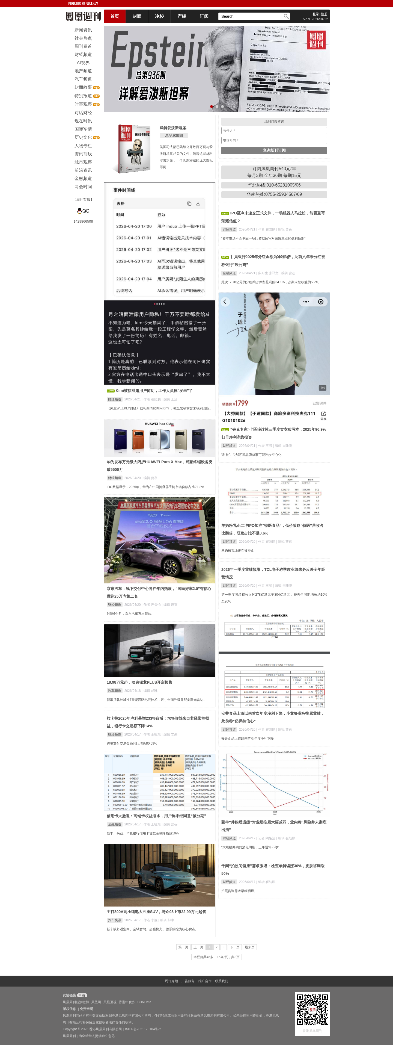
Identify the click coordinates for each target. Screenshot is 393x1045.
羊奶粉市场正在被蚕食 (237, 551)
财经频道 (114, 399)
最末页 (250, 947)
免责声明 (86, 1009)
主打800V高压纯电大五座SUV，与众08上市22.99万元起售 (156, 912)
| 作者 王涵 (264, 446)
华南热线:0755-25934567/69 (274, 194)
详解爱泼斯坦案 (173, 128)
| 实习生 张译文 (267, 273)
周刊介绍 (171, 981)
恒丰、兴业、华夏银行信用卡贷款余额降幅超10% (143, 833)
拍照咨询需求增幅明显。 (239, 891)
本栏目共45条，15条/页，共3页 (216, 957)
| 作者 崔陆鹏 (152, 399)
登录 (315, 14)
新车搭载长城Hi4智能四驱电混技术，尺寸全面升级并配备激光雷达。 (157, 700)
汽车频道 (114, 691)
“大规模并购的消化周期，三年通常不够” (250, 847)
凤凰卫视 (110, 1002)
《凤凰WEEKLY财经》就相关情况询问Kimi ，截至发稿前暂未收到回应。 (160, 408)
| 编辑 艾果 (169, 734)
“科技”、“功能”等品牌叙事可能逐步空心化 (251, 455)
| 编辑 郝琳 (149, 691)
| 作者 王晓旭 (152, 734)
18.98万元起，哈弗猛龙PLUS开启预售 (139, 682)
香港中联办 (127, 1002)
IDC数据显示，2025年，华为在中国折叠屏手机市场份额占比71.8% (155, 487)
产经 (181, 16)
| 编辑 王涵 (169, 399)
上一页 (198, 947)
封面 (137, 16)
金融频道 (229, 273)
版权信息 (69, 1009)
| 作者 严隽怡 (152, 605)
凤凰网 (96, 1002)
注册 (324, 14)
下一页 (235, 947)
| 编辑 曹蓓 (284, 229)
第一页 (183, 947)
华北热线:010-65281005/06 (274, 185)
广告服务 (188, 981)
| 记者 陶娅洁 (266, 838)
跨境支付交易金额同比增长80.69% (132, 743)
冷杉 (159, 16)
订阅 (204, 16)
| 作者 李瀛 (150, 920)
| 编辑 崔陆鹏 (282, 446)
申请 (81, 995)
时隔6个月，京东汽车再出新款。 (130, 614)
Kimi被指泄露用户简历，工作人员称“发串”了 (154, 390)
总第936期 (174, 135)
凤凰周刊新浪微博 (76, 1002)
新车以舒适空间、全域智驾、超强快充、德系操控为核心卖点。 (152, 929)
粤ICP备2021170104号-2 (143, 1029)
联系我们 (221, 981)
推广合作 (205, 981)
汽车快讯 (114, 920)
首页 (114, 16)
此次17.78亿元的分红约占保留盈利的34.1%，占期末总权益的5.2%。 (271, 282)
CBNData (144, 1002)
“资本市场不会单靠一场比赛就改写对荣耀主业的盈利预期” (263, 238)
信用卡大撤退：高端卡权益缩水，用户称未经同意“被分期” (156, 816)
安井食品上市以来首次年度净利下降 (247, 738)
